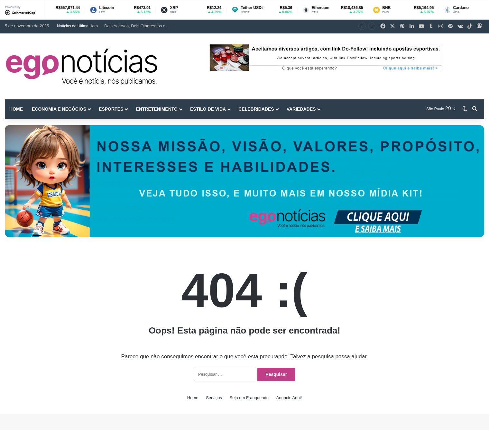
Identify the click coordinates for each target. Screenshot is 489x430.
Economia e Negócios (59, 109)
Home (16, 109)
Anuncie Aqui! (289, 397)
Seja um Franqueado (249, 397)
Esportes (111, 109)
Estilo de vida (208, 109)
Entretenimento (157, 109)
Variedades (301, 109)
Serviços (214, 397)
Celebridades (256, 109)
